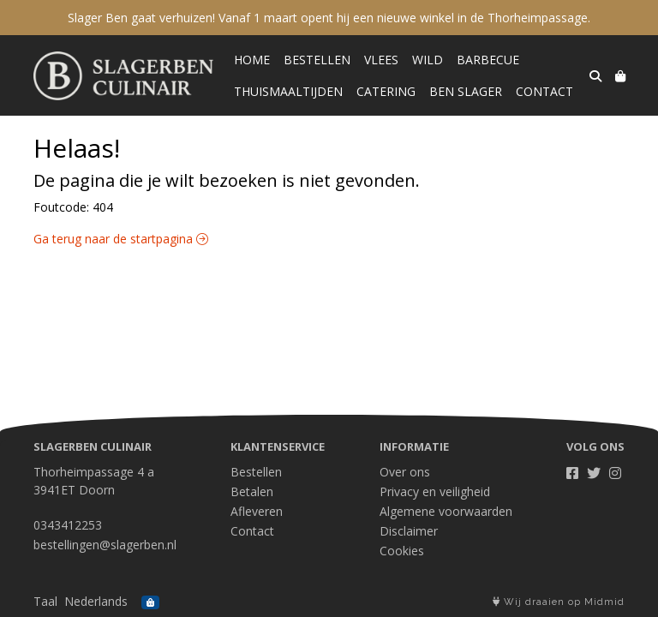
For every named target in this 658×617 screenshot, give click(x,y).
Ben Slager (465, 91)
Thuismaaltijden (288, 91)
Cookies (402, 550)
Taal (45, 601)
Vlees (381, 59)
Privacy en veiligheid (435, 491)
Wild (427, 59)
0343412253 (67, 525)
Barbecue (488, 59)
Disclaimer (409, 531)
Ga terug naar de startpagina (120, 239)
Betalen (251, 491)
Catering (386, 91)
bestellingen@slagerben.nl (104, 544)
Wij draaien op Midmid (559, 602)
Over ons (405, 472)
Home (252, 59)
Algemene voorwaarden (446, 511)
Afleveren (256, 511)
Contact (544, 91)
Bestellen (317, 59)
